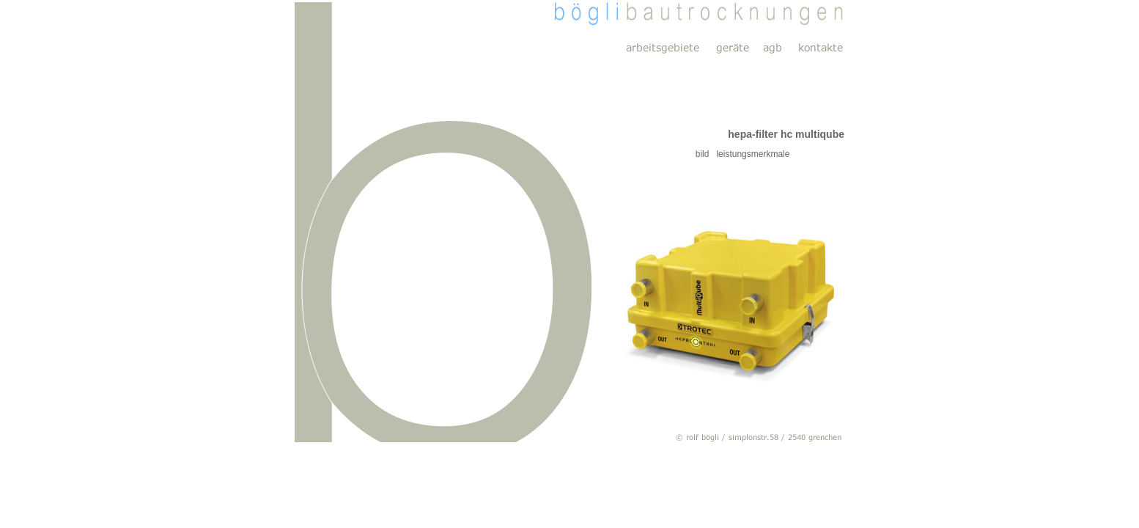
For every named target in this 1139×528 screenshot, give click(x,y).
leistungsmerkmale (749, 154)
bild (630, 154)
